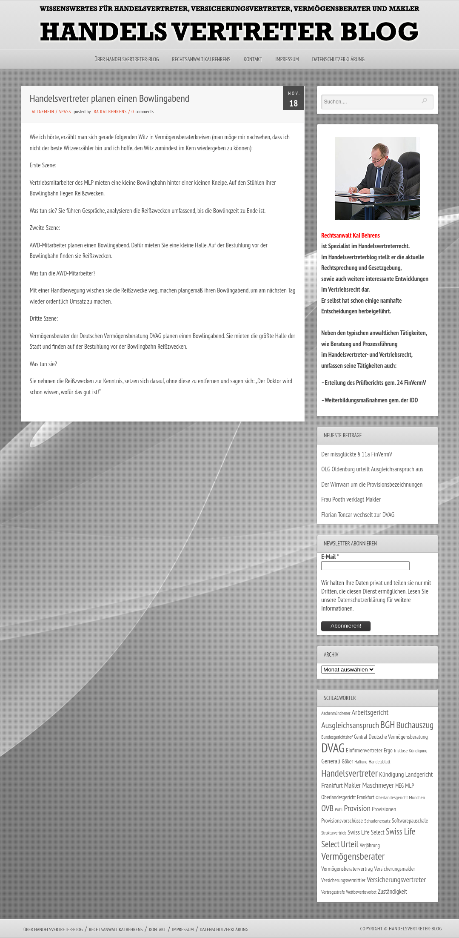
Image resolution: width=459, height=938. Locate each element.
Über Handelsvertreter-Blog (126, 59)
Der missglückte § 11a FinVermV (356, 454)
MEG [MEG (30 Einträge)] (399, 785)
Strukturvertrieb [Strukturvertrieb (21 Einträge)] (333, 833)
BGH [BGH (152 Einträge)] (387, 724)
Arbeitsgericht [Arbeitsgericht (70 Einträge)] (370, 712)
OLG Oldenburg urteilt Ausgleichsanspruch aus (372, 469)
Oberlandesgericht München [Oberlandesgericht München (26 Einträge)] (400, 797)
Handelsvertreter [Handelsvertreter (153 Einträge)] (349, 773)
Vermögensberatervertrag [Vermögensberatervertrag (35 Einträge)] (347, 868)
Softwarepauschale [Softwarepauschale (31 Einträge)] (410, 820)
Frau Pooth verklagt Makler (351, 499)
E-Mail (330, 557)
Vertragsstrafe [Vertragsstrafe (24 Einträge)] (333, 892)
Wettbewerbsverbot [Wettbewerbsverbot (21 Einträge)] (361, 892)
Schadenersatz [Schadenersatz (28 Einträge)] (377, 820)
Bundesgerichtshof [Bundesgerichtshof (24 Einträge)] (337, 737)
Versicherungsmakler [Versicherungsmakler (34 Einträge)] (395, 868)
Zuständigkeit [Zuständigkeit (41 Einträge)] (392, 891)
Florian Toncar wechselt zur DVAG (357, 515)
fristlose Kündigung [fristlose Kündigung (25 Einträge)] (411, 750)
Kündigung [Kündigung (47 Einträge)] (391, 774)
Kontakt (253, 59)
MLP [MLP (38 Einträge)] (409, 785)
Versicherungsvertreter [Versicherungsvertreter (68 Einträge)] (396, 879)
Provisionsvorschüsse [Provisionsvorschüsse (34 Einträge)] (342, 820)
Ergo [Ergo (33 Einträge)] (388, 750)
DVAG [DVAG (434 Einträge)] (333, 748)
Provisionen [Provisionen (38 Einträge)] (384, 809)
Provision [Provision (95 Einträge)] (357, 808)
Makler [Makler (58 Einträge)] (352, 785)
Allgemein (43, 112)
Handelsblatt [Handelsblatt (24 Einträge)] (380, 761)
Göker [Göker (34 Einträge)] (347, 761)
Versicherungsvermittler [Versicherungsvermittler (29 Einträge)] (343, 880)
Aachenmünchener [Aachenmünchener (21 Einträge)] (335, 713)
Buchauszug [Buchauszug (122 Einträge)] (415, 725)
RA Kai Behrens (110, 112)
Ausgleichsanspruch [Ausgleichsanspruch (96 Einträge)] (350, 725)
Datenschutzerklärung (338, 59)
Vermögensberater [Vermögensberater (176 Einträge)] (353, 856)
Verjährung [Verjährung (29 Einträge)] (370, 845)
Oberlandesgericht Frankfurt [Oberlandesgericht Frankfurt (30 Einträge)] (347, 797)
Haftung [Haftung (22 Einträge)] (360, 762)
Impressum (287, 59)
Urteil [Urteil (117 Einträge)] (349, 844)
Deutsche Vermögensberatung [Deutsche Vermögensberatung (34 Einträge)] (398, 736)
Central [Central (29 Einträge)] (360, 736)
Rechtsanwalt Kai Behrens (201, 59)
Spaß (65, 112)
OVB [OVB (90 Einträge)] (327, 808)
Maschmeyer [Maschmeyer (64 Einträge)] (378, 785)
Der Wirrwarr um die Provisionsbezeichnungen (371, 484)
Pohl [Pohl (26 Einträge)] (338, 809)
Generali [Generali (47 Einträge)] (330, 761)
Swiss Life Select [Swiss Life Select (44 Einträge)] (366, 832)
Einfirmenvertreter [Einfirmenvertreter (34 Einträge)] (364, 750)
